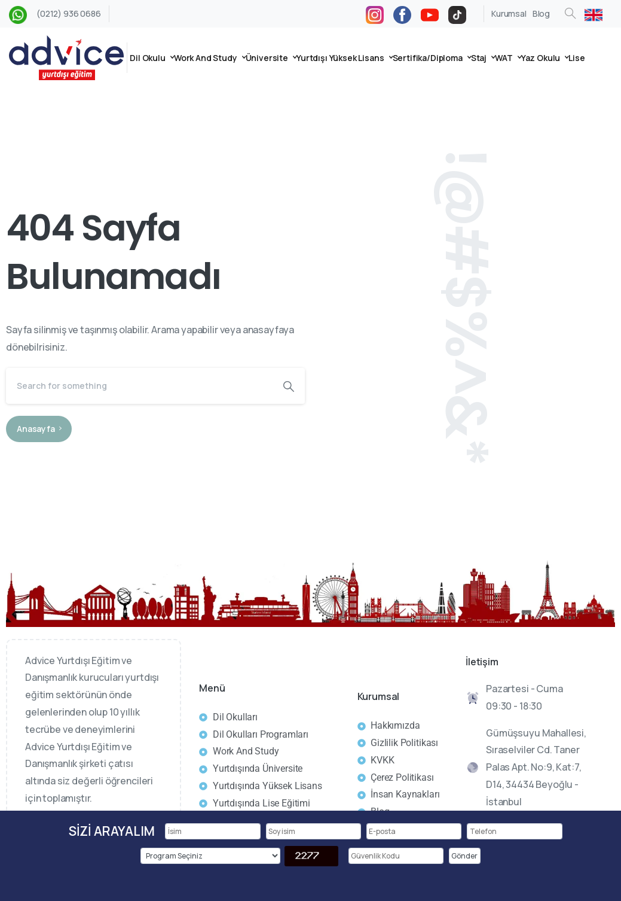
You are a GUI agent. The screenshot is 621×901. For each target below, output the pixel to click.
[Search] (139, 386)
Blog (541, 14)
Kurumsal (509, 14)
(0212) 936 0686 (68, 13)
